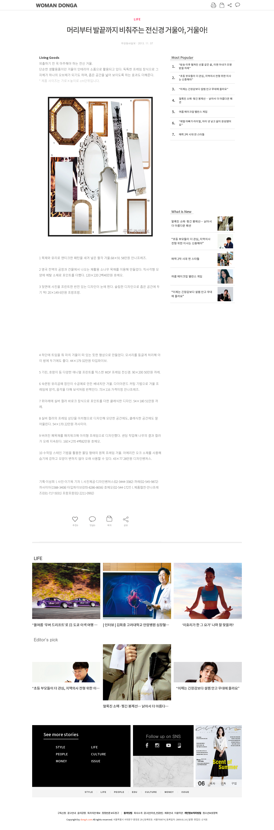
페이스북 (147, 745)
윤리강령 (81, 813)
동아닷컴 (128, 813)
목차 (212, 783)
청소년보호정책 (210, 813)
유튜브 (168, 745)
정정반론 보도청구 (110, 813)
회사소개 (138, 813)
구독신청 (61, 813)
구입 (234, 783)
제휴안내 (168, 813)
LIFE (137, 19)
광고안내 (71, 813)
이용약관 (178, 813)
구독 (223, 783)
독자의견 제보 (93, 813)
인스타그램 (157, 745)
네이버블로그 (179, 745)
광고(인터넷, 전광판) (153, 813)
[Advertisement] (91, 323)
